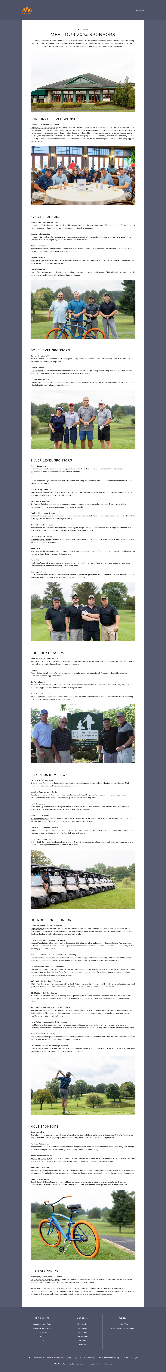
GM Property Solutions (40, 504)
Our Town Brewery (38, 685)
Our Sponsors (82, 1336)
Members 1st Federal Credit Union (44, 225)
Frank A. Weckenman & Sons (42, 516)
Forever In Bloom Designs (41, 539)
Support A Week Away (42, 1324)
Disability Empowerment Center (43, 795)
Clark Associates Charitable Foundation (46, 958)
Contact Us (42, 1332)
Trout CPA (35, 563)
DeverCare (35, 551)
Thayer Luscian (105, 1364)
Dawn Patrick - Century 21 (41, 1170)
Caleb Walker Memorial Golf (122, 1328)
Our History (82, 1344)
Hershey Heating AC (39, 359)
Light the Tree (122, 1324)
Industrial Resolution (39, 943)
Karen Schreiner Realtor (40, 1048)
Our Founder (82, 1328)
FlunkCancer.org (37, 807)
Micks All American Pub (40, 697)
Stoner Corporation (38, 469)
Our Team (82, 1340)
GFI (32, 481)
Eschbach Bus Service (39, 382)
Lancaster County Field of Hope (43, 830)
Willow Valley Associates (41, 1158)
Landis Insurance (37, 928)
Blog (42, 1336)
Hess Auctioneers (38, 249)
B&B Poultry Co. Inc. (38, 984)
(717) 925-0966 (132, 1358)
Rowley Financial (37, 272)
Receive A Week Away (42, 1328)
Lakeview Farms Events (40, 969)
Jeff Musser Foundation (40, 818)
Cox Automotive (37, 1135)
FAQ (42, 1340)
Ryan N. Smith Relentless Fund (43, 842)
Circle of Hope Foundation (41, 783)
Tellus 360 (35, 673)
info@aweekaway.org (110, 1358)
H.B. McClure (36, 996)
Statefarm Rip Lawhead (40, 492)
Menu (138, 11)
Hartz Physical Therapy (40, 1010)
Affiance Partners (37, 260)
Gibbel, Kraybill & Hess (40, 1182)
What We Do (82, 1324)
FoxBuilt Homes (37, 371)
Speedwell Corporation (40, 237)
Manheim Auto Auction (39, 1147)
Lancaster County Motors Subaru (44, 127)
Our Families (82, 1332)
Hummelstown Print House (41, 528)
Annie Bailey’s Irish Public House (43, 661)
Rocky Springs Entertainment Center (45, 1279)
